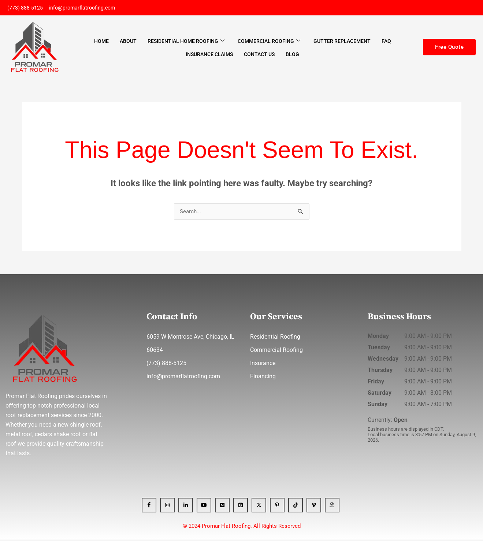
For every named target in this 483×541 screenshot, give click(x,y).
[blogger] (240, 506)
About (128, 42)
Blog (292, 55)
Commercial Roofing (269, 41)
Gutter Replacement (342, 42)
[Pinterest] (277, 506)
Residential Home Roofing (186, 41)
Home (101, 42)
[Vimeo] (313, 506)
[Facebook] (149, 506)
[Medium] (222, 506)
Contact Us (259, 55)
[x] (259, 506)
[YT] (204, 506)
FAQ (386, 42)
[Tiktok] (295, 506)
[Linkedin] (185, 506)
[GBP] (332, 506)
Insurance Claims (209, 55)
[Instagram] (167, 506)
